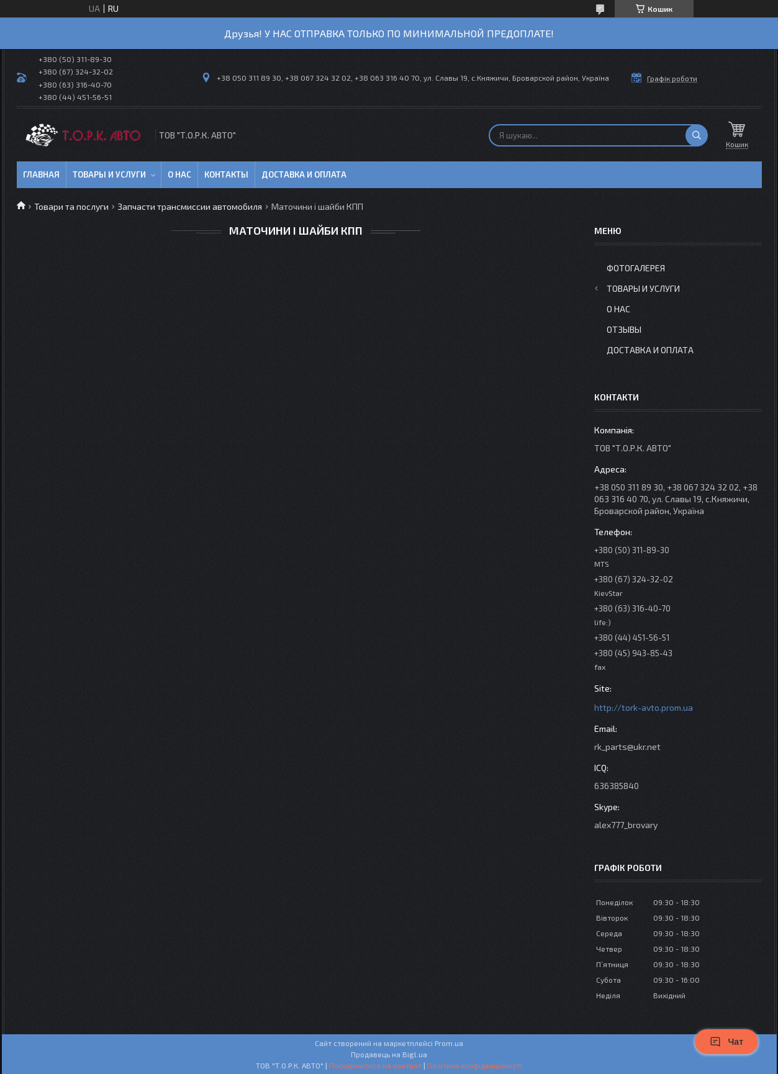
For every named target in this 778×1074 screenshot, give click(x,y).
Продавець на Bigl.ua (389, 1054)
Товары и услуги (109, 174)
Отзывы (624, 329)
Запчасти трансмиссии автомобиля (189, 206)
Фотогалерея (636, 268)
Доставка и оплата (303, 174)
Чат (726, 1041)
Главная (41, 174)
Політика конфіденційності (474, 1065)
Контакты (226, 174)
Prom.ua (449, 1043)
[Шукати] (696, 135)
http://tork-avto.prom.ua (643, 707)
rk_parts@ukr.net (627, 746)
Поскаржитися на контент (375, 1065)
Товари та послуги (71, 206)
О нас (179, 174)
